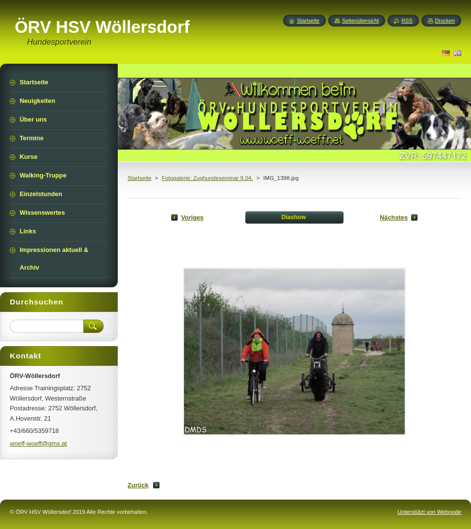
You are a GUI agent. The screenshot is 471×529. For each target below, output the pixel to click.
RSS (406, 21)
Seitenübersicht (360, 21)
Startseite (140, 178)
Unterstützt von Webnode (429, 512)
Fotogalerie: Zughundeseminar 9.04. (207, 178)
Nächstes (394, 217)
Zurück (138, 485)
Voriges (192, 217)
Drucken (445, 21)
